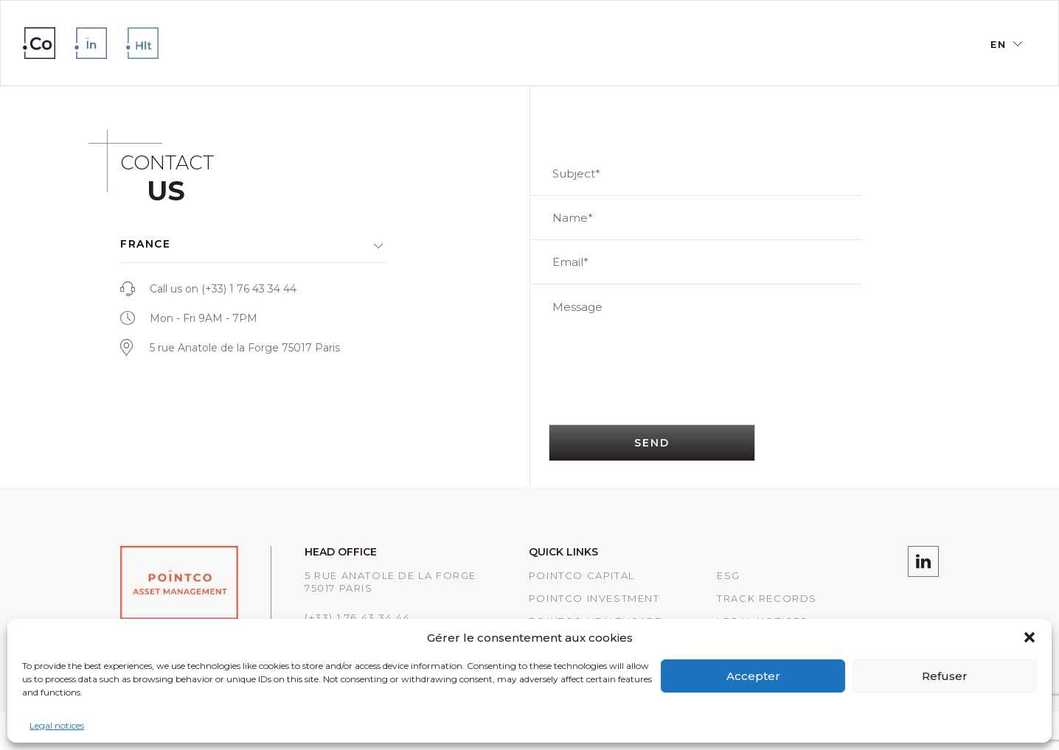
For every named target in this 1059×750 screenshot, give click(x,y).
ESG (728, 575)
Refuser (945, 676)
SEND (652, 442)
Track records (767, 598)
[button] (1029, 637)
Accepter (753, 676)
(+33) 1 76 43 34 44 (248, 288)
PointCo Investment (594, 598)
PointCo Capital (582, 575)
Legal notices (56, 725)
